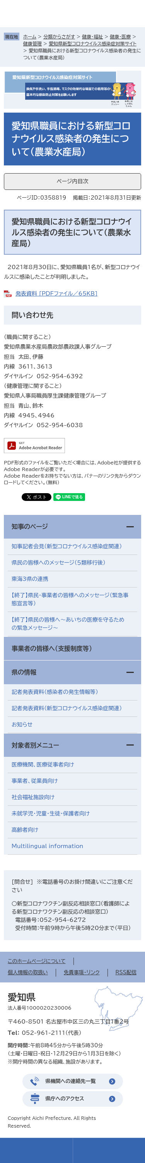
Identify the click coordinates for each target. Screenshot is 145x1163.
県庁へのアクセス (65, 1098)
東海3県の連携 (30, 579)
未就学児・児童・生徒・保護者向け (51, 813)
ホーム (29, 36)
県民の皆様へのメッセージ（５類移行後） (59, 562)
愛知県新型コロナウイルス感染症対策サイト (92, 43)
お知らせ (22, 724)
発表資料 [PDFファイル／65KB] (56, 293)
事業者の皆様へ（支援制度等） (52, 648)
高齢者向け (25, 830)
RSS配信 (126, 972)
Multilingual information (47, 846)
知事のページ (30, 526)
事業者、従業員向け (35, 781)
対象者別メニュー (35, 745)
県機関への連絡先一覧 (71, 1081)
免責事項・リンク (82, 972)
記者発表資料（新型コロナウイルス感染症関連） (67, 708)
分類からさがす (59, 36)
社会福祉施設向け (33, 797)
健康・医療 (120, 36)
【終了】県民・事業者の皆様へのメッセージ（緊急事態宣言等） (70, 599)
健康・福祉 (92, 36)
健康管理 (32, 43)
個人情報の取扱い (28, 972)
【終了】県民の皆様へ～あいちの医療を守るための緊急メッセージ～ (68, 624)
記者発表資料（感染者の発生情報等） (55, 692)
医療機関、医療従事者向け (43, 764)
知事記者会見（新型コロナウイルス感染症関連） (67, 546)
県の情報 (24, 672)
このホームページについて (37, 961)
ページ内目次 (72, 181)
